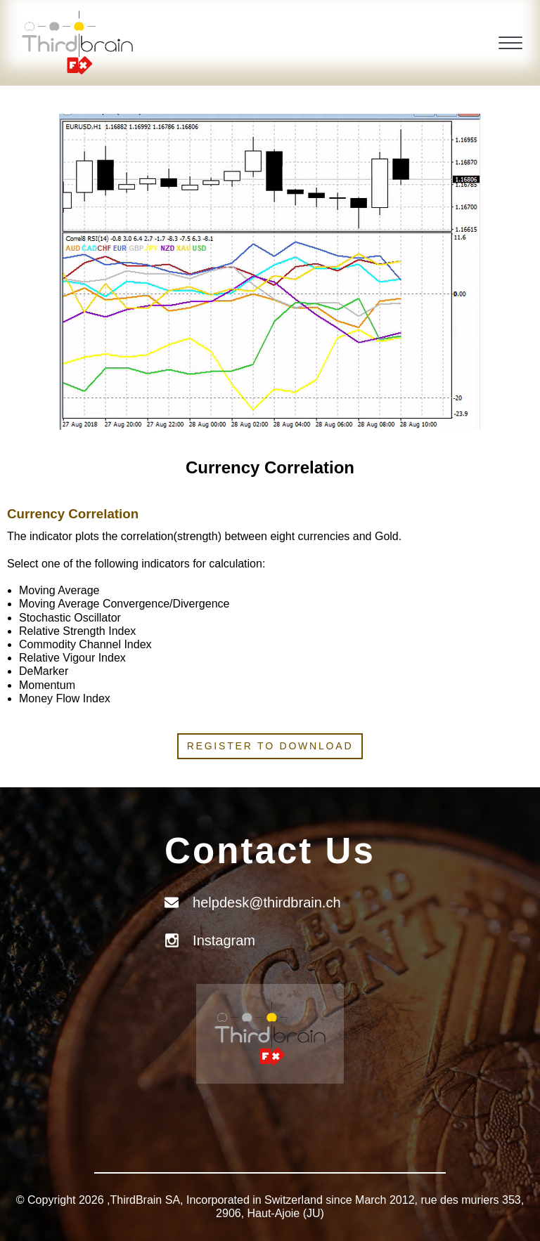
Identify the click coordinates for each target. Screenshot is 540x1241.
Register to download (270, 745)
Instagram (224, 940)
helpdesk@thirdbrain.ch (266, 902)
